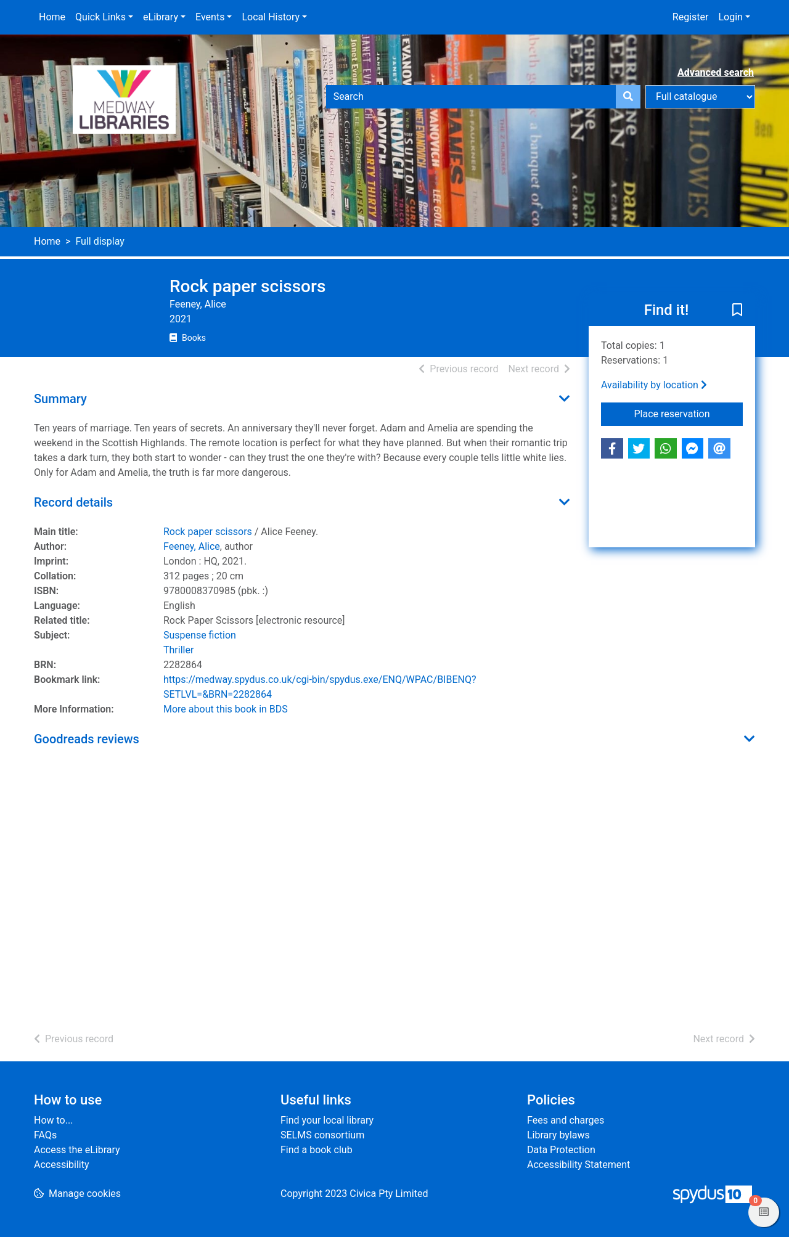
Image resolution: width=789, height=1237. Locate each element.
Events (209, 17)
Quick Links (100, 17)
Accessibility (61, 1164)
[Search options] (700, 96)
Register (690, 17)
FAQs (45, 1135)
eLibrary (160, 17)
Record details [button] (73, 502)
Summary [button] (60, 398)
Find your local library (327, 1120)
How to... (53, 1120)
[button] (737, 311)
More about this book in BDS (225, 709)
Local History (271, 17)
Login (730, 17)
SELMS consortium (322, 1135)
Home (52, 17)
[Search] (628, 96)
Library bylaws (558, 1135)
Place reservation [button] (688, 413)
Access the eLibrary (77, 1150)
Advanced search (715, 72)
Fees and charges (565, 1120)
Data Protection (561, 1150)
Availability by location (654, 385)
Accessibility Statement (578, 1164)
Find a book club (316, 1150)
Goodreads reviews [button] (86, 739)
